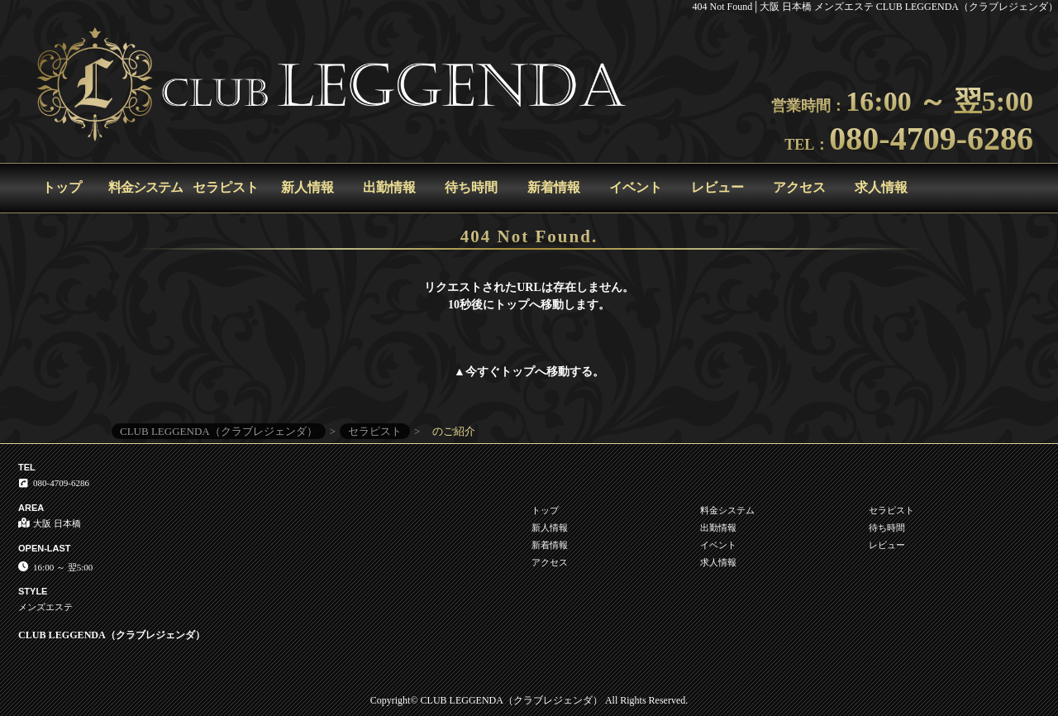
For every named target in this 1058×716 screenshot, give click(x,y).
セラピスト (226, 187)
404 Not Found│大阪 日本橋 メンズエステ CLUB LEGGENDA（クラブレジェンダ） (876, 6)
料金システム (145, 187)
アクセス (799, 187)
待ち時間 (471, 187)
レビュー (717, 187)
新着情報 (553, 187)
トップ (62, 187)
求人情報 (881, 187)
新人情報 (307, 187)
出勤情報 (389, 187)
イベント (635, 187)
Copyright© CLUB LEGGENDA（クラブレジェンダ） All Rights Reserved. (529, 700)
